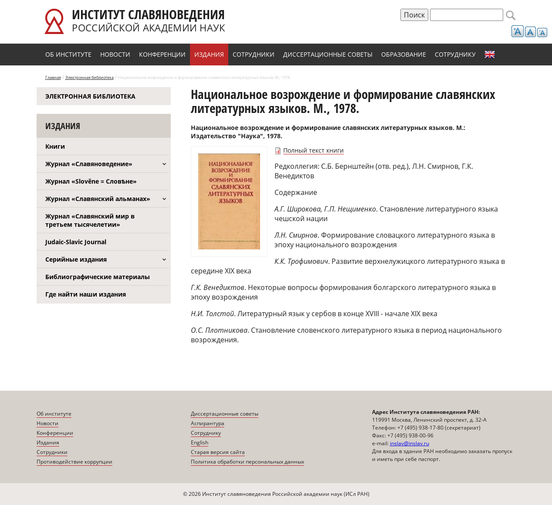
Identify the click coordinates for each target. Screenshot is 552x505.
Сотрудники (253, 54)
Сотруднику (455, 54)
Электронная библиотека (89, 77)
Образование (403, 54)
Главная (53, 77)
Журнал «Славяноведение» (88, 164)
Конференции (162, 54)
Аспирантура (207, 423)
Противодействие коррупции (74, 461)
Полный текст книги (313, 150)
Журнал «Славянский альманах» (97, 198)
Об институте (68, 54)
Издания (209, 54)
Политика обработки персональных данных (247, 461)
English (489, 54)
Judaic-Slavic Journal (75, 242)
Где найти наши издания (85, 294)
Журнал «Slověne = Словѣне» (91, 181)
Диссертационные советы (328, 54)
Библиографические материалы (97, 277)
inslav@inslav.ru (409, 443)
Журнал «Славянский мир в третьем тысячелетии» (90, 220)
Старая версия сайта (218, 452)
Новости (115, 54)
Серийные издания (76, 259)
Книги (55, 146)
